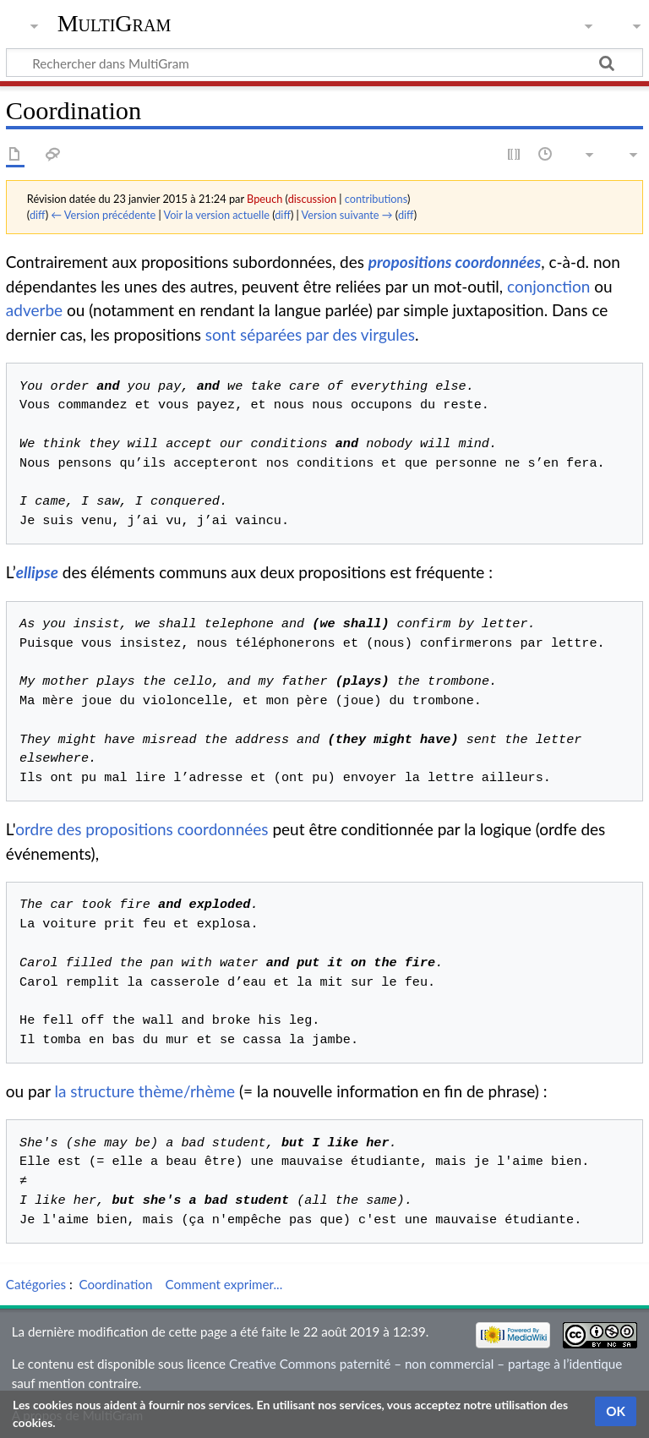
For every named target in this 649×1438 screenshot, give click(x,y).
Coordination (115, 1284)
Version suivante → (347, 214)
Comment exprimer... (224, 1284)
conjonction (548, 286)
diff (38, 214)
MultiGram (114, 23)
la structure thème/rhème (145, 1091)
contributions (376, 198)
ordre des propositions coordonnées (141, 829)
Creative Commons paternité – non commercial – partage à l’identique (425, 1363)
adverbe (34, 310)
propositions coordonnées (454, 261)
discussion (312, 198)
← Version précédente (103, 214)
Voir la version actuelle (216, 214)
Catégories (36, 1284)
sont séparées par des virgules (310, 334)
